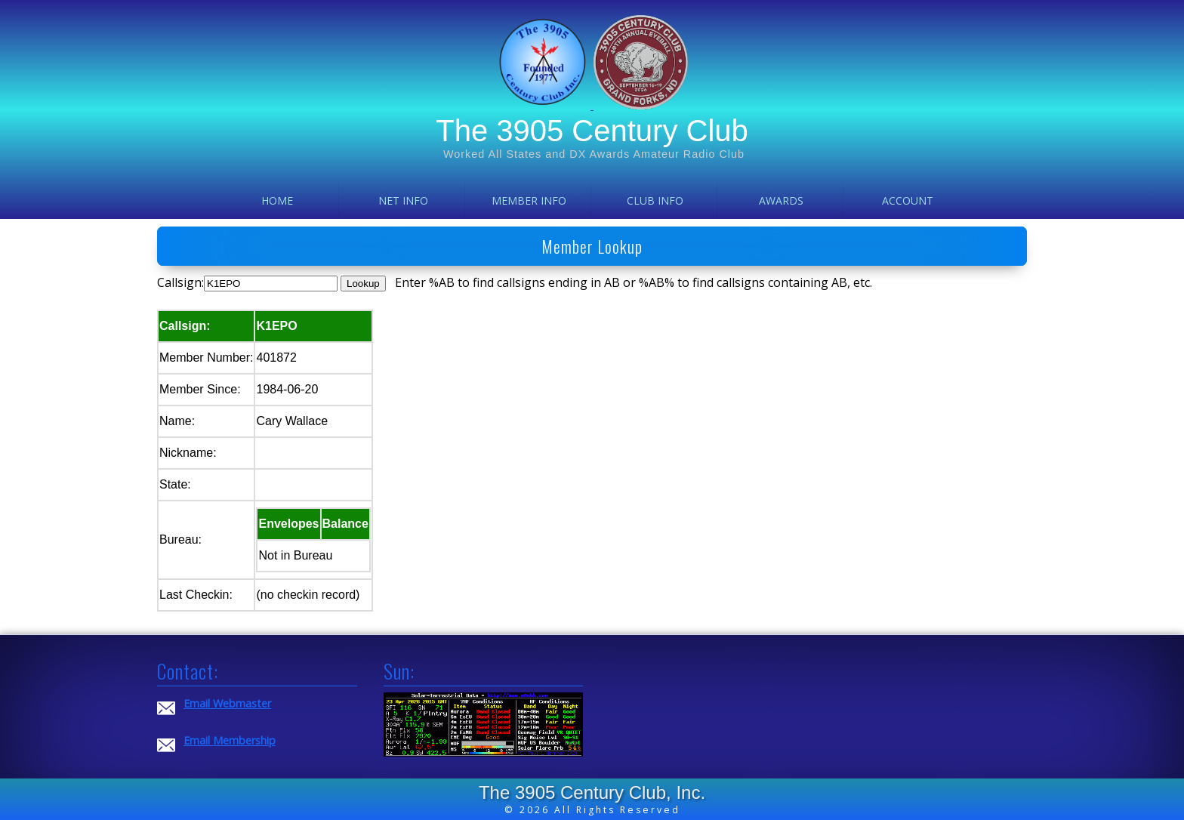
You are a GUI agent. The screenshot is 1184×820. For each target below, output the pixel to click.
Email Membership (229, 740)
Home (277, 200)
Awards (781, 200)
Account (907, 200)
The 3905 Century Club (592, 130)
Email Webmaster (227, 703)
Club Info (655, 200)
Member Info (529, 200)
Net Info (403, 200)
